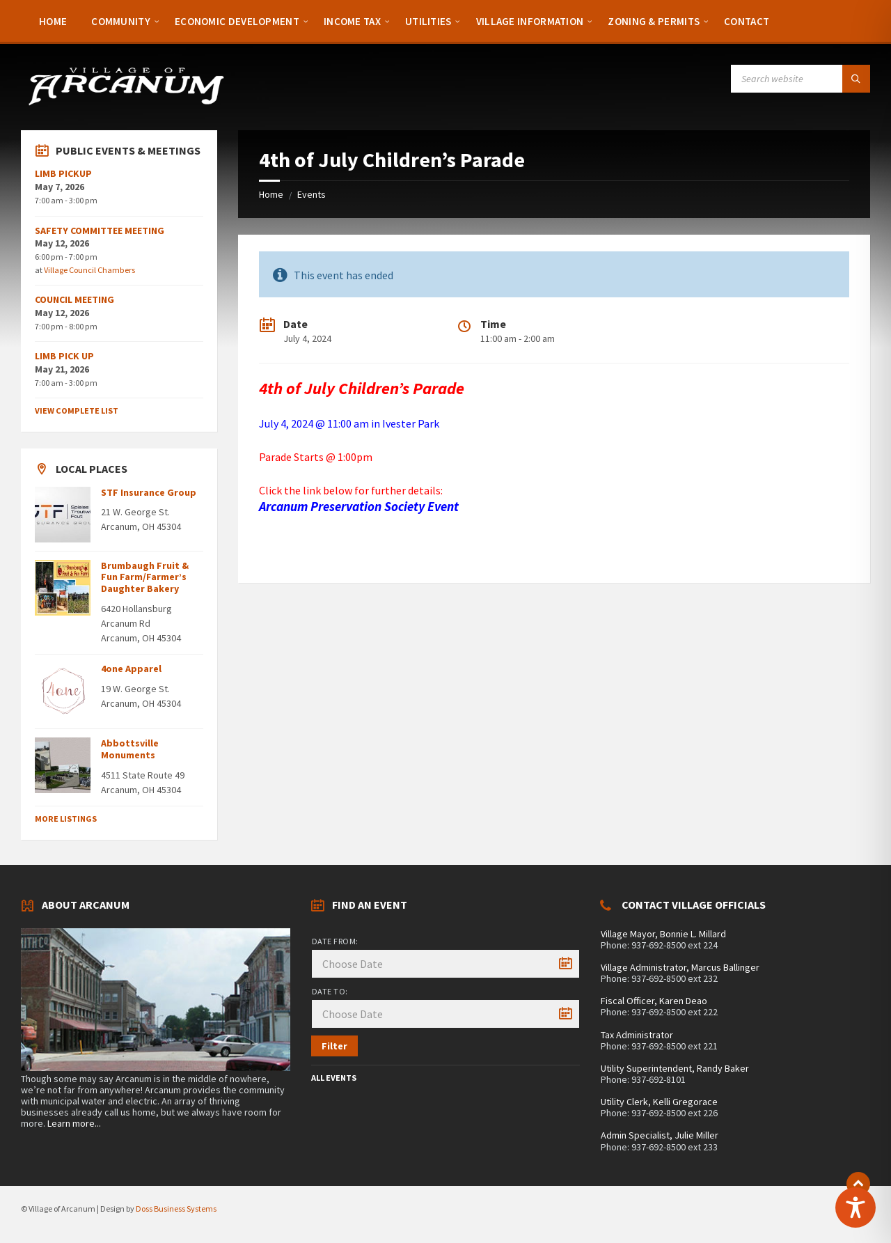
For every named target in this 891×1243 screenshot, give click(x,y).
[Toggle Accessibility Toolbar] (855, 1207)
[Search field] (800, 79)
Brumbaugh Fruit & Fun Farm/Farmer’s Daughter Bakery (145, 577)
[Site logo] (125, 103)
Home (271, 194)
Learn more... (74, 1123)
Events (311, 194)
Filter (334, 1046)
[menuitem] (53, 21)
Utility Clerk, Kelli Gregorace (659, 1101)
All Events (333, 1077)
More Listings (66, 818)
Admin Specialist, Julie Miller (659, 1135)
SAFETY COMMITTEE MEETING (99, 230)
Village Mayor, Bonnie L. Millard (663, 934)
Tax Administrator (637, 1035)
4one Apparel (131, 668)
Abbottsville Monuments (130, 749)
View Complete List (76, 410)
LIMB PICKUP (63, 173)
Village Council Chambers (89, 270)
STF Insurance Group (148, 492)
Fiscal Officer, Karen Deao (654, 1000)
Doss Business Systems (176, 1208)
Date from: (335, 941)
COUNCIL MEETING (74, 299)
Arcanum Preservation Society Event (359, 507)
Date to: (330, 991)
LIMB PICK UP (64, 356)
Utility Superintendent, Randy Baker (675, 1068)
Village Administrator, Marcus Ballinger (680, 967)
